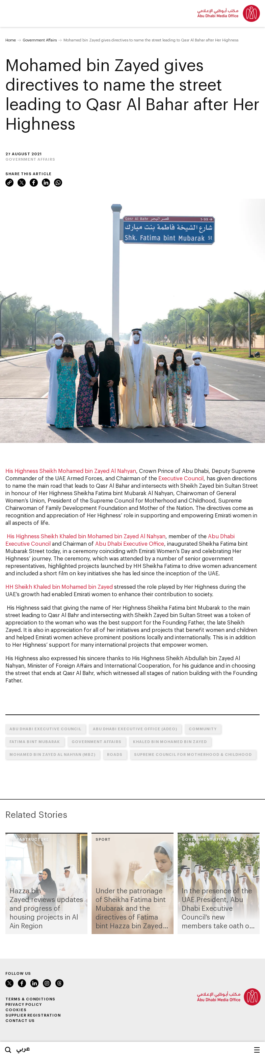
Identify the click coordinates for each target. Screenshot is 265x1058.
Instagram (47, 983)
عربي (23, 1048)
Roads (115, 754)
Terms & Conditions (30, 999)
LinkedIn (46, 183)
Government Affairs (40, 40)
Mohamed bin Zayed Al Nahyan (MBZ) (52, 754)
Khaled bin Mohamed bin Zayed (170, 741)
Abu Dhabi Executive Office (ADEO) (135, 729)
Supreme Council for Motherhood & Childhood (193, 754)
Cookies (16, 1009)
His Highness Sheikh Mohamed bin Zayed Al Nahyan (70, 471)
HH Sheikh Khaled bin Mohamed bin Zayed (59, 586)
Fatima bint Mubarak (34, 741)
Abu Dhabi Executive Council (45, 729)
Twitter (22, 183)
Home (10, 40)
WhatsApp (58, 183)
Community (203, 729)
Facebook (34, 183)
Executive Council (181, 478)
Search (8, 1050)
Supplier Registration (33, 1015)
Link (9, 183)
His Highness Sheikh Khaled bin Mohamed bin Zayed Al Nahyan (86, 536)
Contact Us (20, 1020)
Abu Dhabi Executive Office (129, 543)
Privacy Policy (23, 1004)
